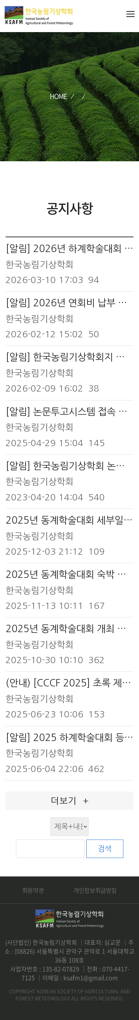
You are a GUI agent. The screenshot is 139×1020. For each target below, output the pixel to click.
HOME (58, 96)
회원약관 (33, 890)
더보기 (70, 800)
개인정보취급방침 (95, 890)
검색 (105, 848)
